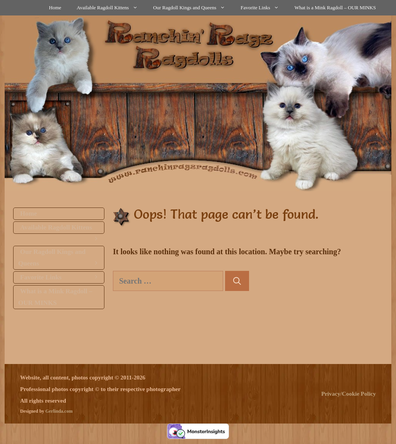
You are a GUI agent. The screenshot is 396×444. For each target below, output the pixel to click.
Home (55, 7)
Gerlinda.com (58, 411)
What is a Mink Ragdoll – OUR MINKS (335, 7)
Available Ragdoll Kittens (111, 7)
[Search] (237, 281)
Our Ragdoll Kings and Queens (193, 7)
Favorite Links (264, 7)
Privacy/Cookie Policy (348, 394)
